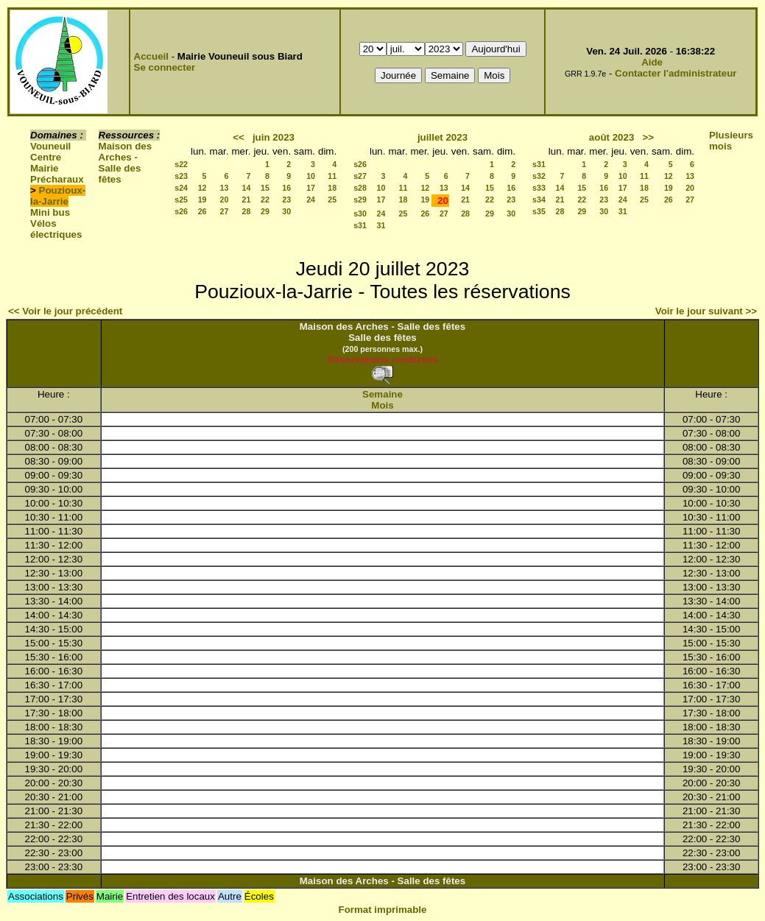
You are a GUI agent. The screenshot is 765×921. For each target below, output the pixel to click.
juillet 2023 (442, 137)
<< (238, 137)
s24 (181, 187)
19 (202, 199)
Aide (652, 62)
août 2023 (612, 137)
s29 (360, 199)
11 (332, 176)
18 (332, 187)
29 (265, 211)
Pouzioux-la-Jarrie (57, 196)
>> (648, 137)
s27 (360, 176)
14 (246, 187)
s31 (360, 225)
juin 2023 (274, 137)
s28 (360, 187)
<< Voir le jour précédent (65, 311)
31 (381, 225)
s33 (539, 187)
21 (246, 199)
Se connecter (165, 67)
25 (332, 199)
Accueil (151, 56)
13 (224, 187)
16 (286, 187)
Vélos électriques (56, 229)
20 (224, 199)
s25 (181, 199)
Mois (382, 405)
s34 (539, 199)
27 (224, 211)
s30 (360, 213)
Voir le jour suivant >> (706, 311)
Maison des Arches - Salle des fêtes (125, 163)
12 (202, 187)
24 (310, 199)
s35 (539, 211)
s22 (181, 164)
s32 (539, 176)
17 (310, 187)
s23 (181, 176)
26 (202, 211)
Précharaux (57, 179)
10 (310, 176)
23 (286, 199)
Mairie (44, 168)
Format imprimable (383, 909)
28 (246, 211)
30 (286, 211)
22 (265, 199)
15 (265, 187)
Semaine (382, 394)
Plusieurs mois (731, 141)
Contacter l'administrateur (675, 73)
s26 (181, 211)
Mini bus (50, 212)
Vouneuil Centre (50, 152)
